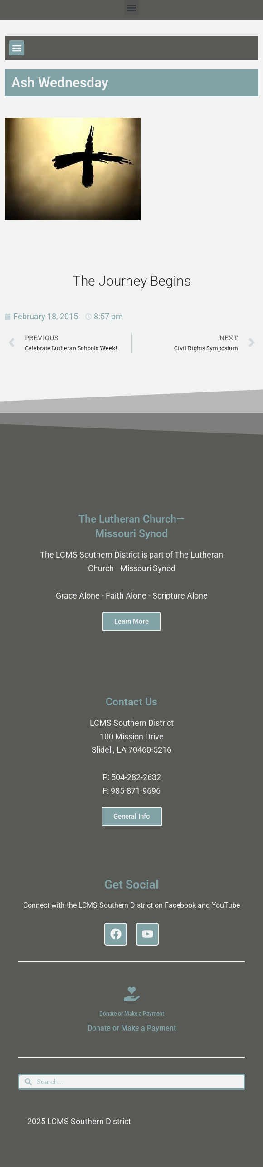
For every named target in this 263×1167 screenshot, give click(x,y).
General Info (131, 816)
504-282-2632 (136, 777)
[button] (131, 7)
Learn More (131, 621)
